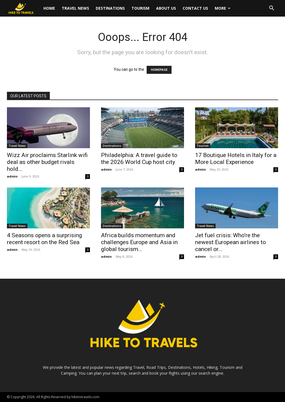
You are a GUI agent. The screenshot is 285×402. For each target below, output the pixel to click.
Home (49, 8)
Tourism (140, 8)
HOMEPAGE (159, 70)
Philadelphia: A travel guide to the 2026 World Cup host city (139, 158)
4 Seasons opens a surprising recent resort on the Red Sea (44, 239)
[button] (271, 8)
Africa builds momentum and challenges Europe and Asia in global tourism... (139, 242)
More (222, 8)
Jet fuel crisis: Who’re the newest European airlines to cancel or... (230, 242)
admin (12, 176)
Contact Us (195, 8)
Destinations (110, 8)
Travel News (75, 8)
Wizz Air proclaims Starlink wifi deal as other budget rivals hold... (47, 162)
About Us (166, 8)
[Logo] (23, 8)
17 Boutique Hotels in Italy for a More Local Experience (235, 158)
